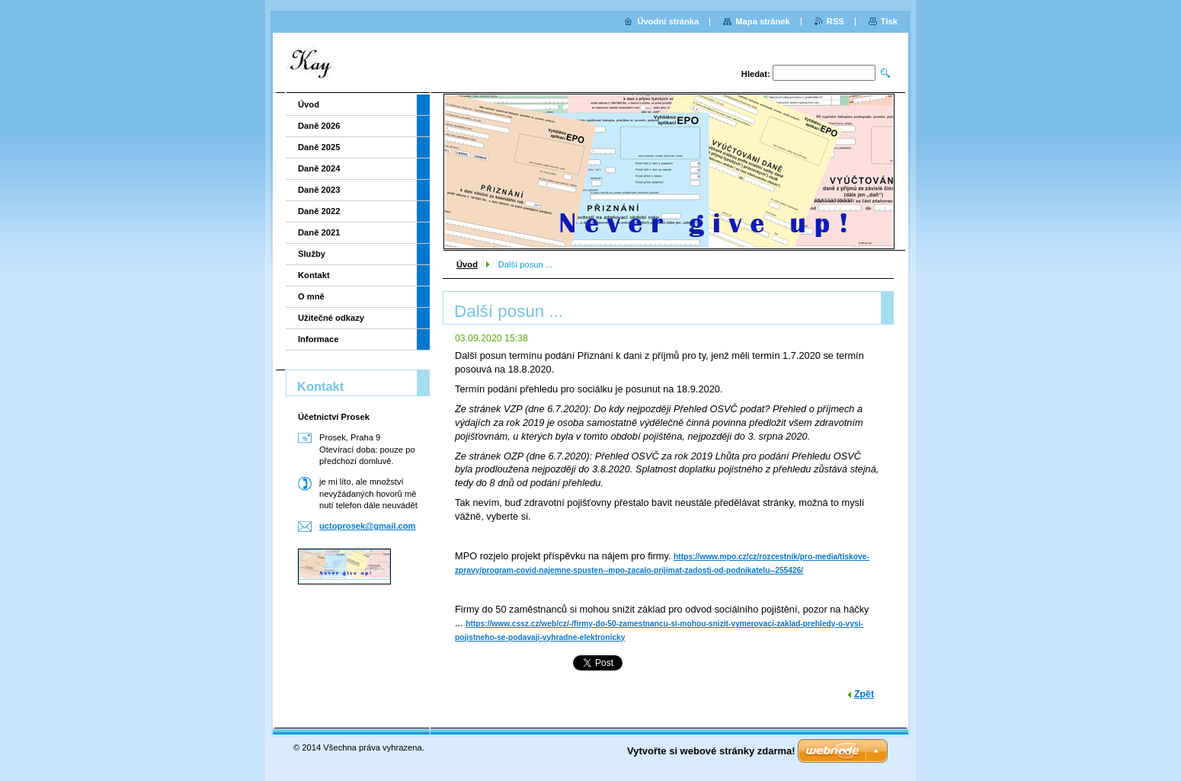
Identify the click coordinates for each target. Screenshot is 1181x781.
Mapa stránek (762, 21)
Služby (311, 253)
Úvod (467, 264)
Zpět (864, 694)
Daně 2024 (319, 168)
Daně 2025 (319, 147)
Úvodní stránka (668, 21)
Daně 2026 (319, 125)
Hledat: (755, 73)
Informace (318, 339)
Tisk (889, 21)
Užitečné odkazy (331, 317)
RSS (835, 21)
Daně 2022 (319, 211)
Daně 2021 (319, 232)
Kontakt (314, 275)
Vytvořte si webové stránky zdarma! (711, 751)
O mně (311, 296)
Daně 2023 (319, 189)
